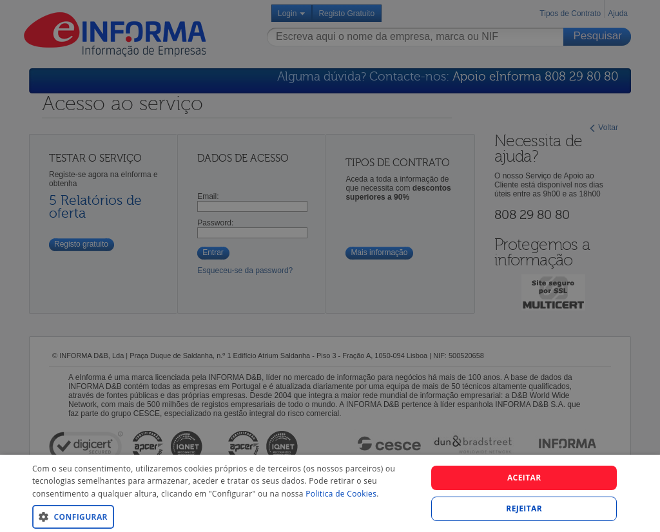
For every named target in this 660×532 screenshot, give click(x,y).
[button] (223, 516)
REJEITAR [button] (524, 508)
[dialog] (330, 493)
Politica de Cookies (341, 493)
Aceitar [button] (524, 477)
